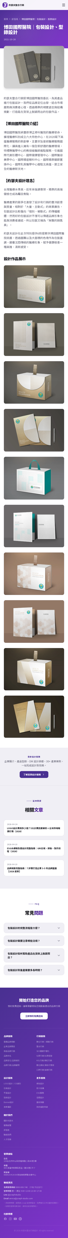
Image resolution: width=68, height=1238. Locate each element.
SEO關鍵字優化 (42, 1051)
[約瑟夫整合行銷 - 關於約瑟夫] (13, 4)
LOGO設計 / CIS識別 (12, 1083)
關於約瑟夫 (8, 1120)
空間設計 (40, 1097)
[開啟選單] (64, 5)
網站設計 (40, 1083)
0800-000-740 (21, 1187)
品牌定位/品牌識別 (11, 1060)
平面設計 (7, 1092)
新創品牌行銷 (9, 1051)
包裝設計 (7, 1088)
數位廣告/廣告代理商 (45, 1065)
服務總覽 (7, 1125)
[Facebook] (5, 1218)
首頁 (6, 19)
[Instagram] (10, 1218)
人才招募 (7, 1139)
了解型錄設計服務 (34, 774)
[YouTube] (15, 1218)
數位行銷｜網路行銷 (44, 1041)
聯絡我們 (7, 1134)
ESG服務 (40, 1092)
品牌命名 (7, 1055)
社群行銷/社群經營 (44, 1055)
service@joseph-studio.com (21, 1198)
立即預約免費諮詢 (34, 1016)
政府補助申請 (42, 1106)
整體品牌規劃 (9, 1041)
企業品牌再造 (9, 1046)
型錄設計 (7, 1097)
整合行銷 (40, 1046)
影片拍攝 (40, 1088)
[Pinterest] (20, 1218)
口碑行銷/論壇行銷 (44, 1069)
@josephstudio (14, 1194)
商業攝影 (7, 1106)
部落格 (15, 19)
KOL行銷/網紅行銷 (44, 1060)
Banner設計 (9, 1102)
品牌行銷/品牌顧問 (11, 1065)
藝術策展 (40, 1102)
